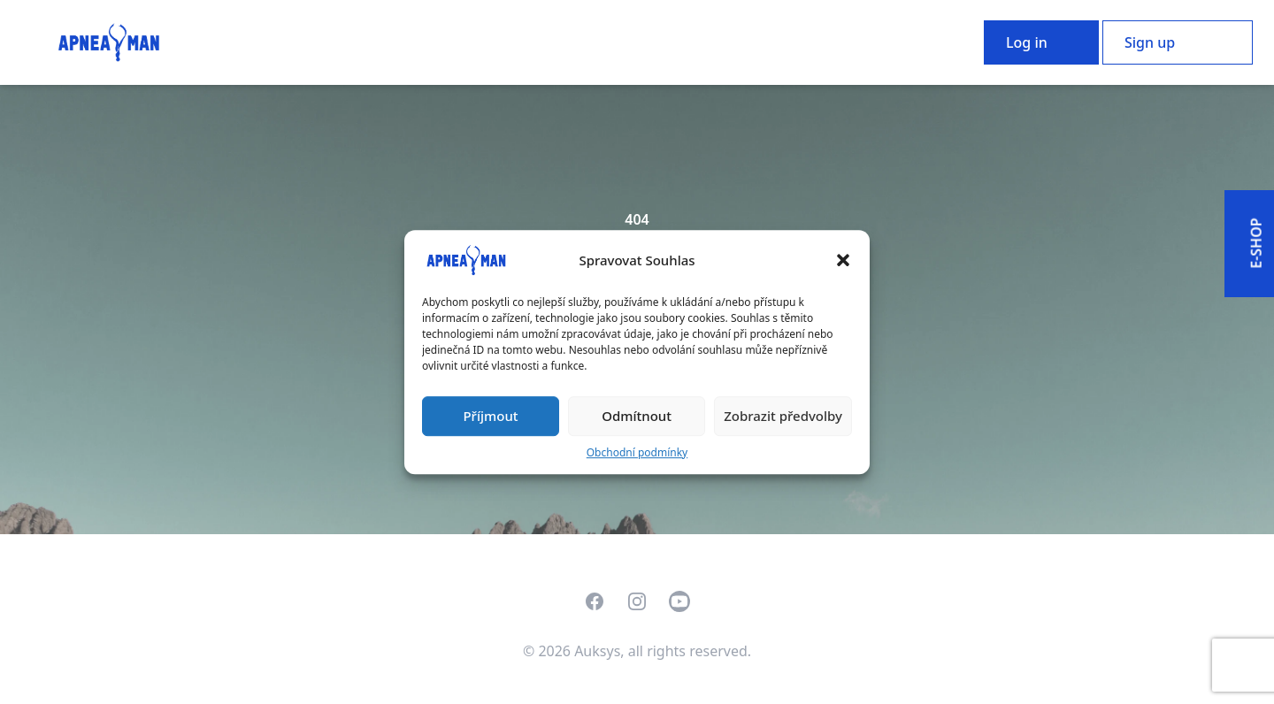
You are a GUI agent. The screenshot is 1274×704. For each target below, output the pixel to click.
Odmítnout (637, 416)
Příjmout (490, 416)
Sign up (1149, 42)
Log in (1027, 42)
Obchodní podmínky (637, 452)
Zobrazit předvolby (783, 416)
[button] (843, 260)
